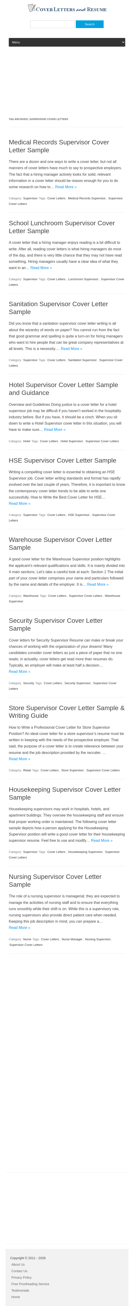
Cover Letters (56, 198)
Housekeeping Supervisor (85, 852)
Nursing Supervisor (98, 939)
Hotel (26, 441)
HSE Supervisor (78, 515)
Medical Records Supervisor (87, 198)
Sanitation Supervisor (82, 360)
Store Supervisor (72, 770)
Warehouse (30, 595)
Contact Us (19, 1271)
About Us (18, 1264)
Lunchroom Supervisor (83, 279)
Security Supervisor (77, 683)
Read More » (66, 187)
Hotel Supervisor (72, 441)
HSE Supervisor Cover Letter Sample (62, 460)
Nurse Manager (72, 939)
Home (15, 1297)
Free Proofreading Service (30, 1284)
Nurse (27, 939)
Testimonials (20, 1290)
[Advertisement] (67, 83)
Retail (27, 770)
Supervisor (30, 198)
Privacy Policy (21, 1277)
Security (28, 683)
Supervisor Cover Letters (102, 441)
